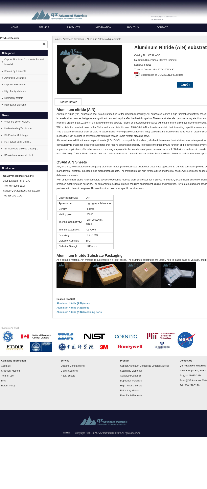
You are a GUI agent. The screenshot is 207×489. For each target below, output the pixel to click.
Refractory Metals (13, 98)
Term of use (7, 375)
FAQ (3, 380)
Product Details (68, 102)
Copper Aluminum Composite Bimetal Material (24, 62)
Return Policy (8, 385)
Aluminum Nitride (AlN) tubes (73, 303)
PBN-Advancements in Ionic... (20, 155)
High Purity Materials (15, 91)
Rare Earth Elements (15, 104)
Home (14, 27)
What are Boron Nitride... (17, 121)
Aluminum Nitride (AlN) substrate (104, 39)
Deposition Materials (15, 84)
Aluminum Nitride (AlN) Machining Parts (79, 312)
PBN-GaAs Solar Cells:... (17, 142)
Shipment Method (10, 370)
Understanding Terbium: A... (19, 128)
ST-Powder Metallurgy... (17, 135)
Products (73, 27)
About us (133, 27)
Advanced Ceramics (15, 77)
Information (103, 27)
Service (44, 27)
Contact (162, 27)
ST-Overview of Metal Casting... (21, 148)
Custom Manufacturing (73, 365)
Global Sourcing (69, 370)
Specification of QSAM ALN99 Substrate (162, 75)
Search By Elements (15, 71)
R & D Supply (68, 375)
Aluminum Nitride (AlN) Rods (73, 307)
